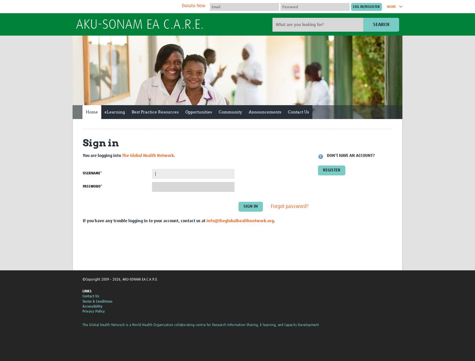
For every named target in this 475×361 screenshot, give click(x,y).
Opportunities (198, 111)
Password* (92, 186)
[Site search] (318, 25)
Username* (92, 173)
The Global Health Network (125, 7)
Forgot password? (290, 206)
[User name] (244, 7)
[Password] (315, 7)
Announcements (265, 111)
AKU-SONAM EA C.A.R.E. (140, 25)
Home (92, 111)
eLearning (115, 111)
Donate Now (194, 6)
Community (230, 111)
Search (381, 24)
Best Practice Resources (155, 111)
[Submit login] (366, 7)
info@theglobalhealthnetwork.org (240, 221)
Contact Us (298, 111)
